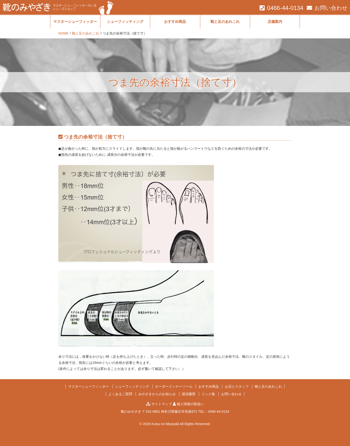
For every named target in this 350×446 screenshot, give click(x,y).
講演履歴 (188, 394)
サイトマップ (161, 404)
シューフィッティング (125, 22)
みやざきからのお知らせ (157, 394)
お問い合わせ (331, 8)
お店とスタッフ (237, 386)
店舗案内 (275, 22)
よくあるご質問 (120, 394)
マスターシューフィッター (75, 22)
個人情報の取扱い (190, 404)
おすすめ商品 (175, 22)
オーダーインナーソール (173, 386)
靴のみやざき (131, 411)
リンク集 (208, 394)
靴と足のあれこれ (225, 22)
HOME (63, 33)
